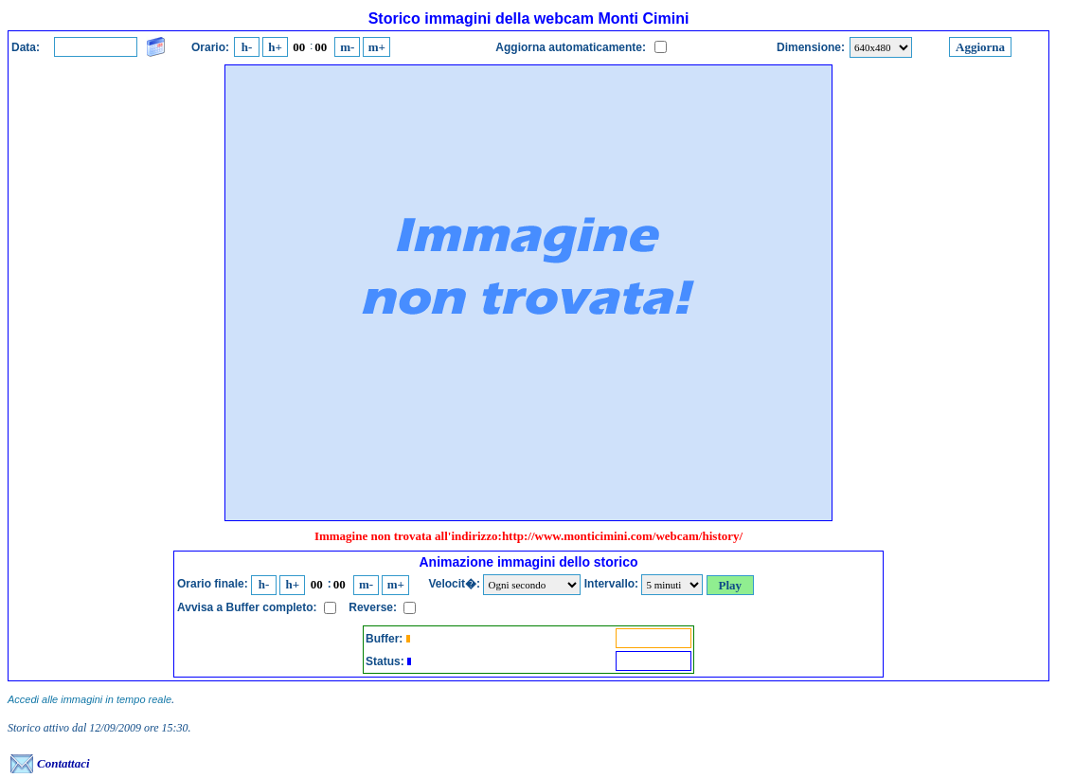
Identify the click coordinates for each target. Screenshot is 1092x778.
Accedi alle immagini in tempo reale (89, 699)
